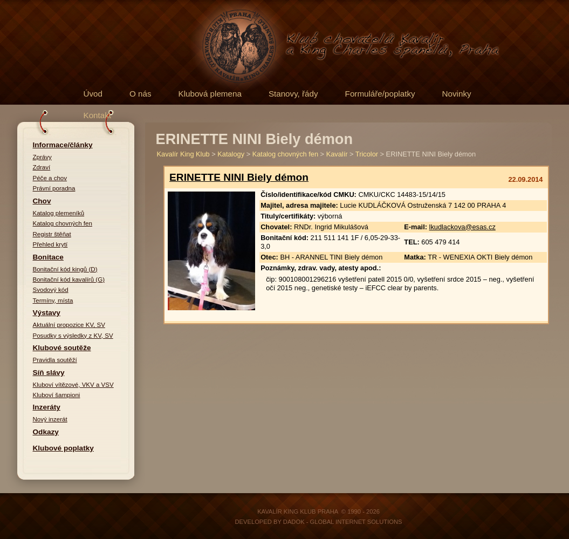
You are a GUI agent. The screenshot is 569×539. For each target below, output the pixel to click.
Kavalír (337, 154)
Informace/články (63, 145)
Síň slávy (49, 373)
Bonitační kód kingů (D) (65, 269)
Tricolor (366, 154)
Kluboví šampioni (56, 395)
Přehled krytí (50, 244)
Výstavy (46, 313)
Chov (42, 201)
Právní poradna (54, 188)
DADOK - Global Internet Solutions (342, 521)
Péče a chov (50, 178)
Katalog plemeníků (59, 213)
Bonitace (48, 257)
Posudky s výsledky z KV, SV (73, 335)
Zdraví (42, 167)
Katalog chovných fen (62, 223)
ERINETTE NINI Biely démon (239, 177)
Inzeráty (46, 407)
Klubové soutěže (62, 348)
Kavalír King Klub (183, 154)
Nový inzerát (50, 419)
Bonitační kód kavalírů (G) (69, 279)
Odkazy (46, 432)
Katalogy (230, 154)
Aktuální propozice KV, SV (69, 325)
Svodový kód (50, 289)
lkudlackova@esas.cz (462, 227)
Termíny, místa (53, 300)
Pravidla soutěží (55, 360)
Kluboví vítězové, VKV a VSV (73, 384)
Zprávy (42, 157)
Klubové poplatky (63, 448)
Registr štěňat (52, 234)
